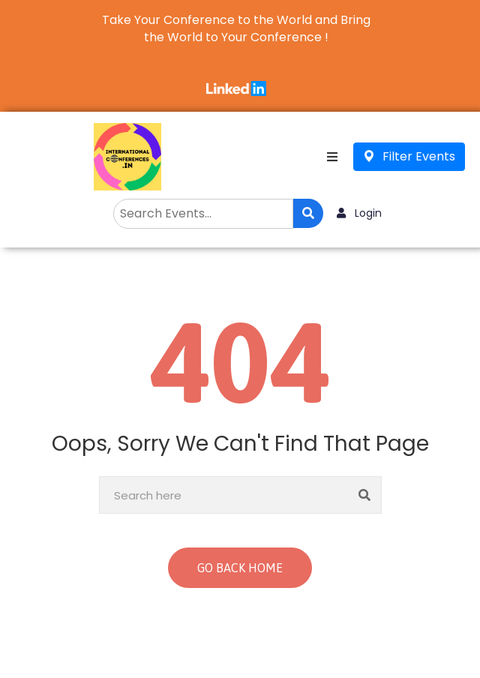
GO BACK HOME (240, 567)
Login (359, 213)
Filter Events (409, 156)
